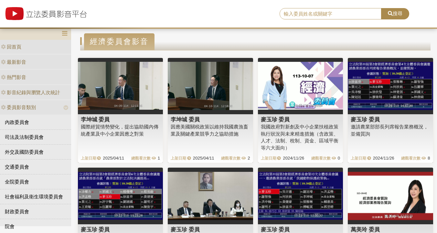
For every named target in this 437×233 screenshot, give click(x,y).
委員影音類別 (18, 107)
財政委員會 (17, 211)
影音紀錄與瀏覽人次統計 (30, 92)
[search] (330, 14)
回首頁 (11, 47)
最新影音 (13, 62)
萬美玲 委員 (365, 229)
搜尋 (395, 13)
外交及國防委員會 (24, 152)
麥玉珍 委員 (275, 119)
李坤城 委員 (95, 119)
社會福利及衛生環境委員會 (34, 196)
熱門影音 (13, 77)
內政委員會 (17, 122)
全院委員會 (17, 181)
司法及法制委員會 (24, 137)
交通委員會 (17, 167)
